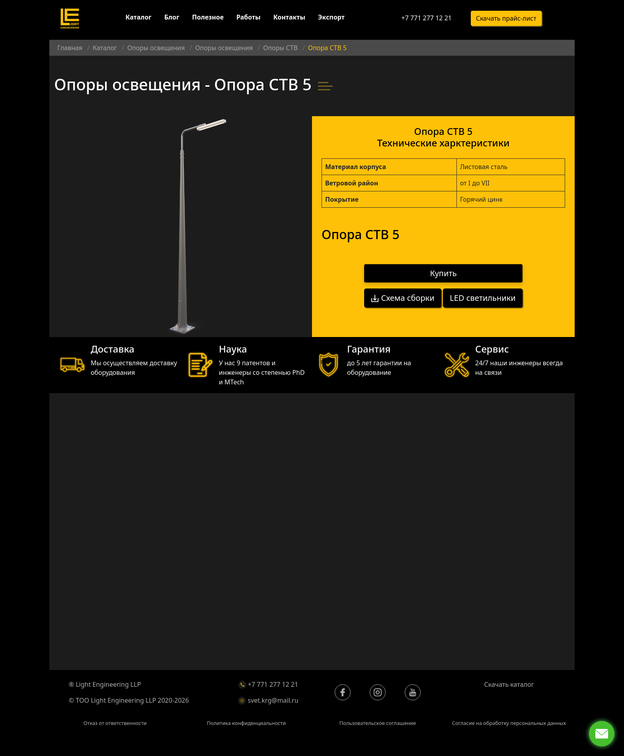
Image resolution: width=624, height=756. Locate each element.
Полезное (208, 19)
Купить (443, 273)
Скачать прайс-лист (506, 20)
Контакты (289, 19)
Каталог (138, 19)
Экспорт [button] (331, 19)
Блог (171, 19)
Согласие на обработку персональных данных (509, 723)
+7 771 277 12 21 (426, 20)
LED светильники (483, 295)
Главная (69, 47)
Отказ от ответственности (114, 723)
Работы (248, 19)
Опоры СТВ (280, 47)
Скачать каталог (509, 684)
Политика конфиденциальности (246, 723)
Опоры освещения (156, 47)
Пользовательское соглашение (377, 723)
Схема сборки (402, 295)
